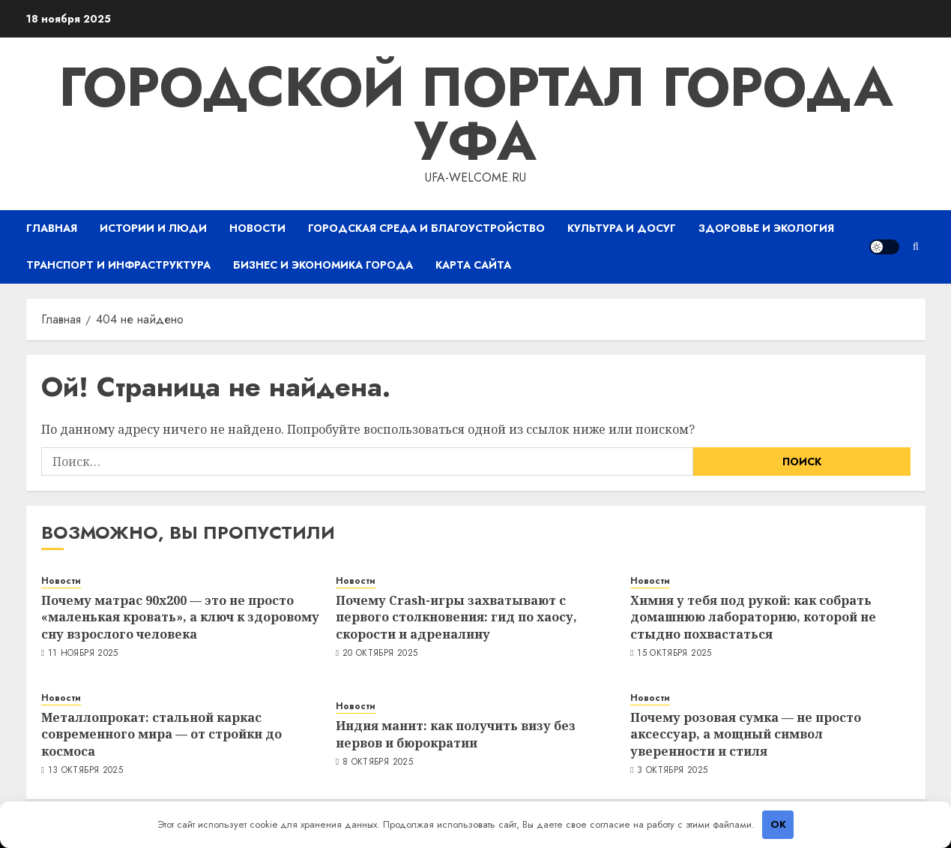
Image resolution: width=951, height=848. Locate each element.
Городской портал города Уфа (475, 114)
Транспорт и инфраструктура (118, 264)
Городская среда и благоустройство (426, 228)
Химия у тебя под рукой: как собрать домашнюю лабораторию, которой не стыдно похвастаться (753, 617)
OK (778, 824)
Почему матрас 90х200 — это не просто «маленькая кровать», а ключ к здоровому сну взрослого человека (180, 617)
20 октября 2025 (379, 654)
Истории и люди (153, 228)
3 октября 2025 (672, 771)
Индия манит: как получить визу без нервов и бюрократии (456, 733)
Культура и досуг (621, 228)
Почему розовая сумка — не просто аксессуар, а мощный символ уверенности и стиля (745, 734)
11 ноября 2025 (83, 654)
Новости (257, 228)
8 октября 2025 (377, 762)
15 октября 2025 (674, 654)
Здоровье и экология (766, 228)
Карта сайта (473, 264)
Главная (51, 228)
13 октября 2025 (85, 771)
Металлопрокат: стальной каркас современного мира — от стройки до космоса (161, 734)
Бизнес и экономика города (323, 264)
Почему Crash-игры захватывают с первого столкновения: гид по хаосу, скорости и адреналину (456, 617)
